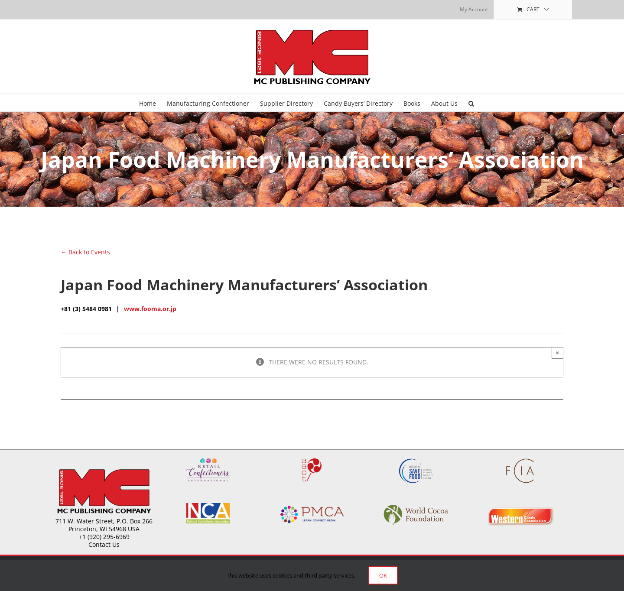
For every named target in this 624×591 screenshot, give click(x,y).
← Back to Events (85, 252)
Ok (383, 575)
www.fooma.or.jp (150, 309)
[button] (471, 102)
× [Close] (557, 352)
